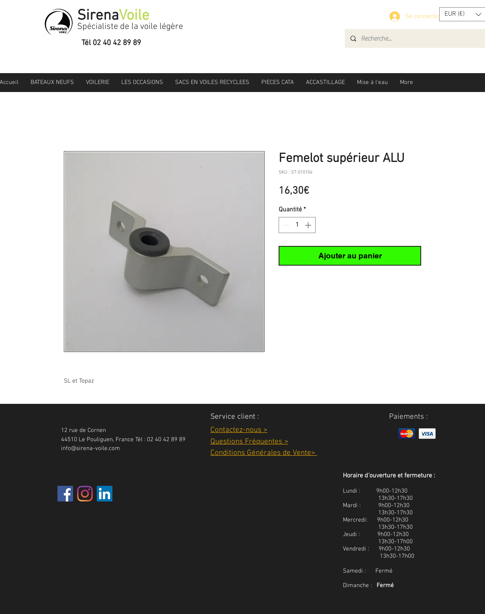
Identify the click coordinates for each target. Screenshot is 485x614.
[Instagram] (85, 493)
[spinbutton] (297, 225)
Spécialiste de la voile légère (130, 26)
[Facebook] (65, 493)
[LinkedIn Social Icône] (104, 493)
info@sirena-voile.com (90, 448)
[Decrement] (285, 225)
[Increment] (308, 225)
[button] (52, 82)
